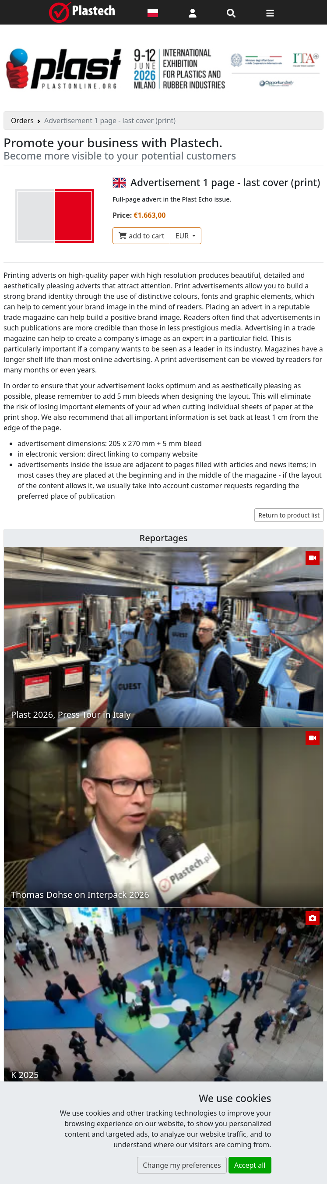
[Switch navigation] (270, 12)
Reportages (164, 538)
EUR (183, 236)
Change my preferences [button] (182, 1165)
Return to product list (289, 515)
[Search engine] (231, 12)
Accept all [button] (250, 1165)
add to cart (141, 236)
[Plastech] (82, 12)
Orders (22, 120)
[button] (192, 12)
